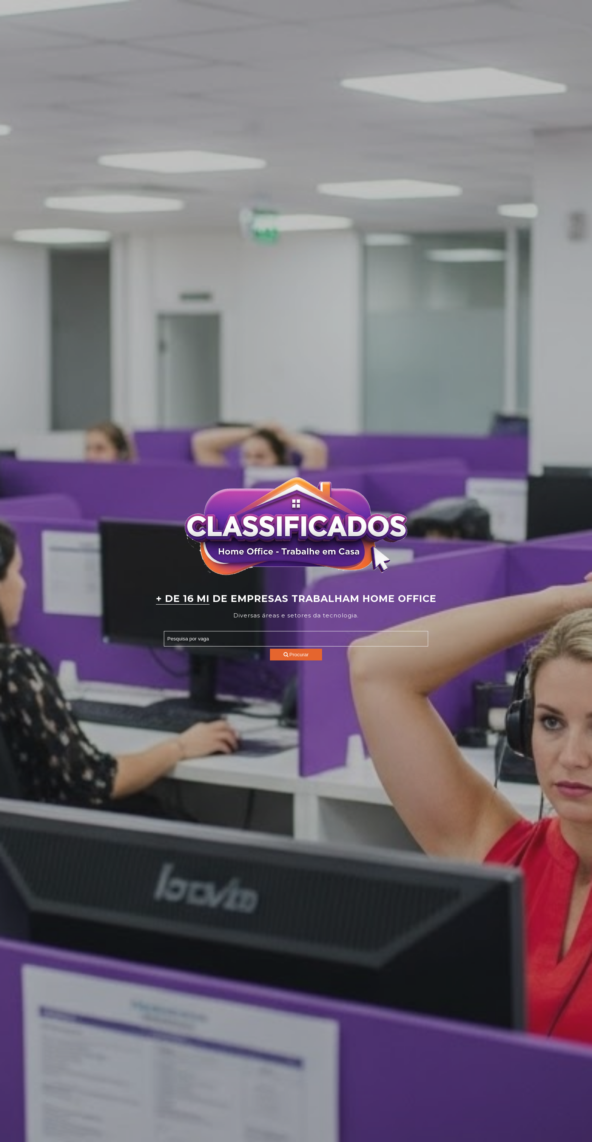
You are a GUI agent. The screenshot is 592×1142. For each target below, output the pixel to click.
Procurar (296, 654)
